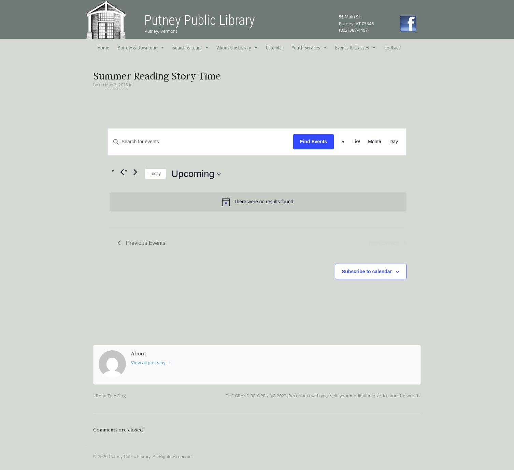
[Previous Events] (122, 172)
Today (155, 173)
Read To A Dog (109, 396)
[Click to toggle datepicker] (196, 174)
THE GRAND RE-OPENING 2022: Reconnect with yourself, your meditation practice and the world (323, 396)
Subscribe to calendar (367, 271)
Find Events (313, 141)
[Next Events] (135, 172)
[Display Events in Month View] (374, 142)
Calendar (274, 47)
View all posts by (151, 362)
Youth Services (306, 47)
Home (103, 47)
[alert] (258, 201)
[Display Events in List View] (356, 142)
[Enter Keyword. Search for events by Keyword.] (200, 141)
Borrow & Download (137, 47)
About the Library (234, 47)
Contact (392, 47)
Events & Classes (352, 47)
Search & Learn (187, 47)
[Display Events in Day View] (393, 142)
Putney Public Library (199, 20)
